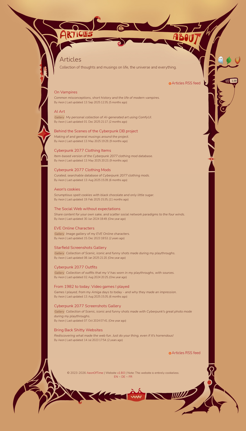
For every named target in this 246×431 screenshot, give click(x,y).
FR (130, 377)
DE (123, 377)
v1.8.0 (121, 373)
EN (116, 377)
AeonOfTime (95, 373)
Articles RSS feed (184, 83)
